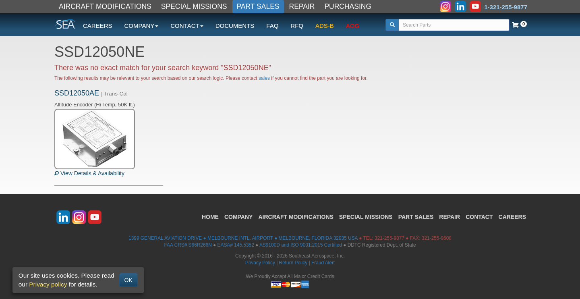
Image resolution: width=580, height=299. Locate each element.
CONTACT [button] (186, 25)
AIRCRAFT (295, 217)
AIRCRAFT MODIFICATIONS (105, 6)
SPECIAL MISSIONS (194, 6)
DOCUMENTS (235, 25)
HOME (210, 217)
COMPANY (238, 217)
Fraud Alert (323, 263)
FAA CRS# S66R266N (187, 245)
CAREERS (97, 25)
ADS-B (324, 25)
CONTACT (479, 217)
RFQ (296, 25)
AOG (352, 25)
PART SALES (258, 6)
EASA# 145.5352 (236, 245)
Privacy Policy (260, 263)
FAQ (272, 25)
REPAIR (302, 6)
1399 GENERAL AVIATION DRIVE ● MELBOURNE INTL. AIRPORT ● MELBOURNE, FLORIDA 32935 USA (243, 238)
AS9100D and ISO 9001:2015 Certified (300, 245)
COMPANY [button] (141, 25)
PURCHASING (347, 6)
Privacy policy (48, 284)
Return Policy (293, 263)
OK (128, 280)
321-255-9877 (389, 238)
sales (264, 78)
